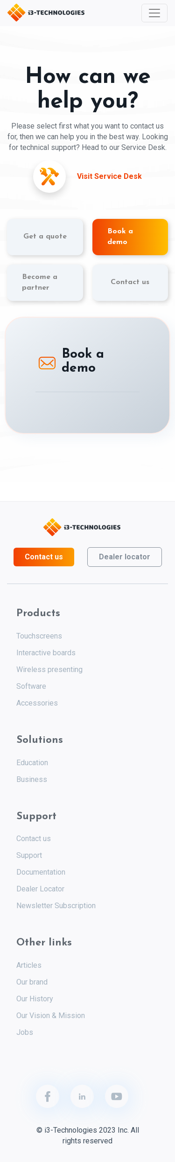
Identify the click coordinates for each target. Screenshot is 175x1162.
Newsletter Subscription (56, 905)
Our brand (32, 982)
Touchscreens (39, 636)
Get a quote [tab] (45, 236)
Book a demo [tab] (120, 237)
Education (32, 762)
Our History (34, 998)
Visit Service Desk (109, 176)
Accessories (37, 703)
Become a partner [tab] (39, 282)
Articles (29, 965)
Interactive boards (46, 652)
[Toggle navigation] (154, 13)
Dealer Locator (40, 888)
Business (31, 779)
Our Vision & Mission (50, 1015)
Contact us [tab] (130, 282)
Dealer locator (124, 556)
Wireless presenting (49, 669)
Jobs (24, 1032)
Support (29, 855)
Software (31, 686)
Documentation (40, 872)
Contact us (44, 556)
